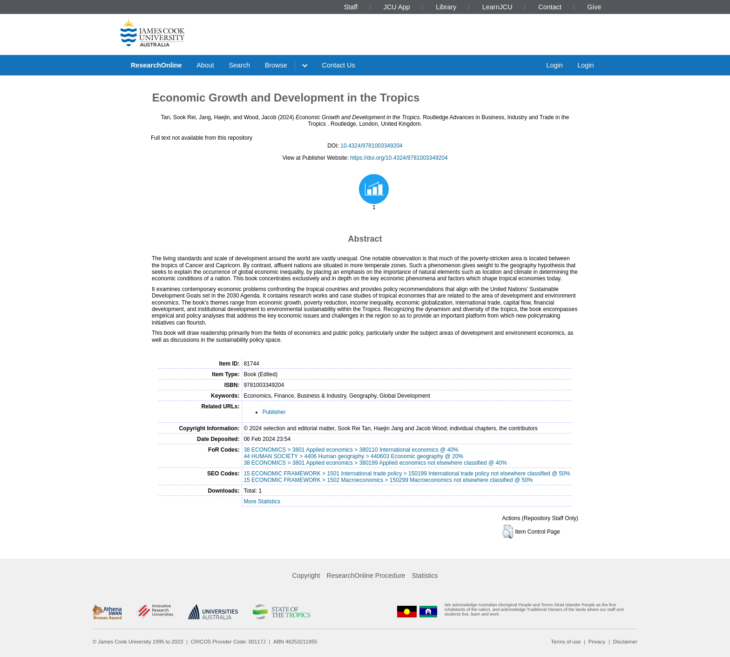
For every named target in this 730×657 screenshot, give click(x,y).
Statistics (425, 575)
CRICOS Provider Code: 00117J (228, 641)
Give (595, 7)
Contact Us (338, 65)
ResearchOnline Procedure (366, 575)
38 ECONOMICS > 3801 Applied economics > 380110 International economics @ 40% (350, 450)
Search (239, 65)
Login (554, 65)
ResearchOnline (156, 65)
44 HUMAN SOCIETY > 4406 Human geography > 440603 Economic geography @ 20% (353, 456)
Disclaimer (625, 641)
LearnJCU (497, 7)
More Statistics (261, 501)
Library (446, 7)
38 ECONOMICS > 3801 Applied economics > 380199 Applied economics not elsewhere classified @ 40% (375, 463)
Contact (549, 7)
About (205, 65)
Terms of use (566, 641)
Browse (276, 65)
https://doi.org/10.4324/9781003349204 (399, 158)
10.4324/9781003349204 (371, 145)
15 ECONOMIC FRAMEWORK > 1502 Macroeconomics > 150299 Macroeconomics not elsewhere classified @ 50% (388, 480)
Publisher (273, 412)
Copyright (306, 575)
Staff (351, 7)
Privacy (597, 641)
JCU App (397, 7)
